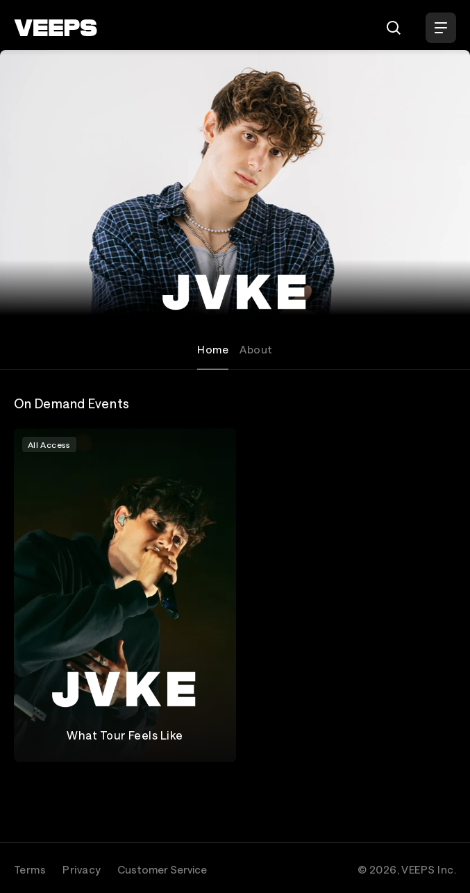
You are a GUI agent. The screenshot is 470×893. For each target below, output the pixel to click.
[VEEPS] (55, 27)
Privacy (81, 869)
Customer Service (162, 869)
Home (212, 349)
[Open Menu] (441, 27)
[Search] (393, 27)
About (256, 349)
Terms (30, 869)
